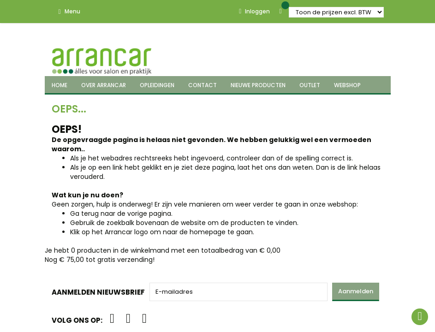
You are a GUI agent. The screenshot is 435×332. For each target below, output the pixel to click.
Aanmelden (355, 291)
